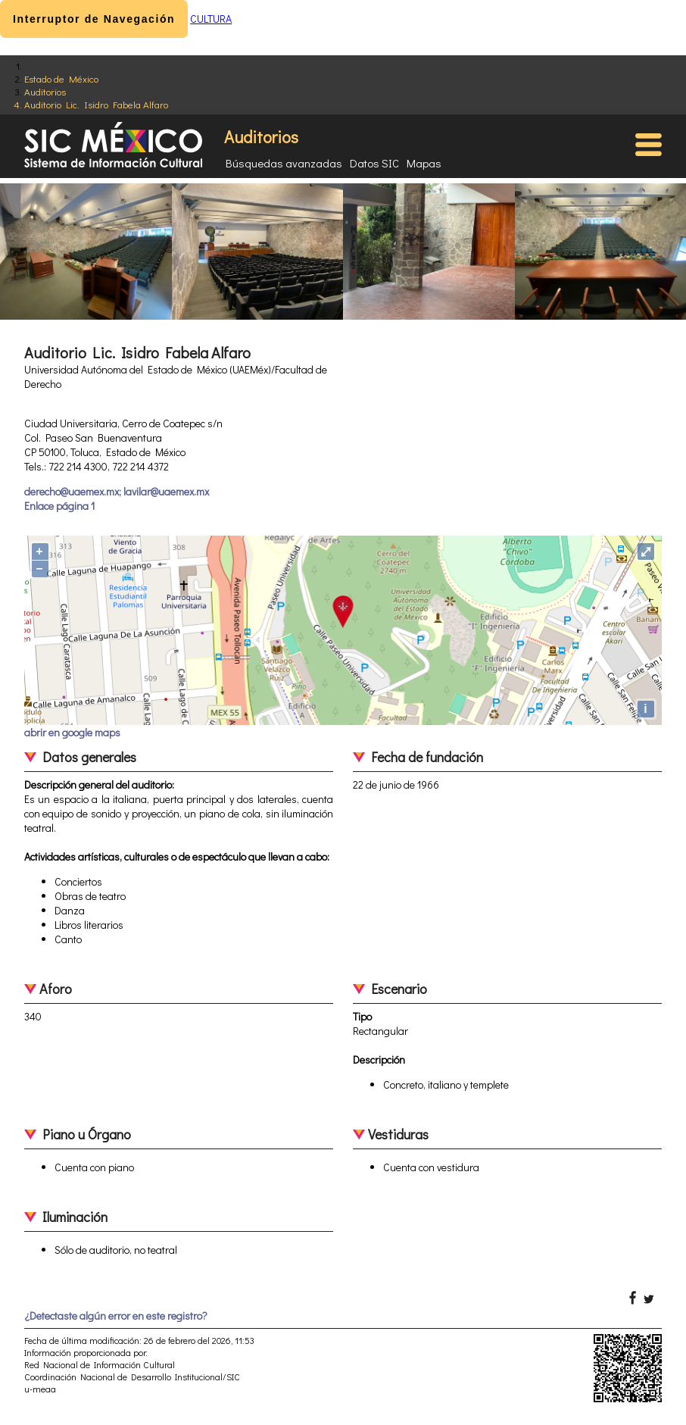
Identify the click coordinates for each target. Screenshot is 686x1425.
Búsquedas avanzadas (284, 162)
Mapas (424, 162)
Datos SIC (374, 162)
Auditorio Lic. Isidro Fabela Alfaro (96, 104)
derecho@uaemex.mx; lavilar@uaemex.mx (116, 491)
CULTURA (211, 18)
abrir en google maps (72, 732)
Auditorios (45, 91)
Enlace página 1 (59, 505)
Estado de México (61, 78)
